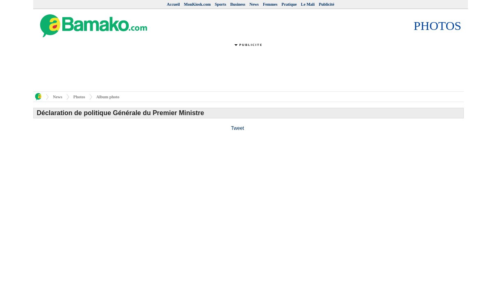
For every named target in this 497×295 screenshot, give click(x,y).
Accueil (173, 4)
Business (238, 4)
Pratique (289, 4)
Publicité (326, 4)
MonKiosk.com (197, 4)
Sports (220, 4)
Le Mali (308, 4)
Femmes (270, 4)
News (254, 4)
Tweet (237, 128)
